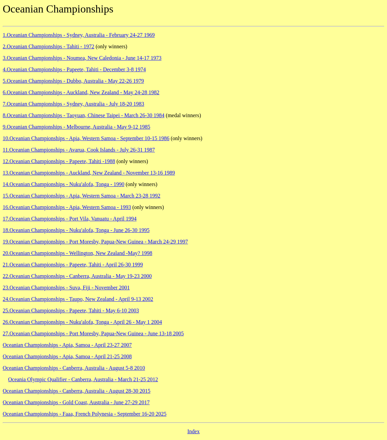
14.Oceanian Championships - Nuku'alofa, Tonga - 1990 (64, 184)
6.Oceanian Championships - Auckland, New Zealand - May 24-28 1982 (81, 92)
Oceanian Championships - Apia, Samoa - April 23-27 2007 (67, 345)
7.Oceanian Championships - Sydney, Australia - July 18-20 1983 (73, 104)
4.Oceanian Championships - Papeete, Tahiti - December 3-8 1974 (74, 69)
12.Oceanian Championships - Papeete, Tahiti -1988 (59, 161)
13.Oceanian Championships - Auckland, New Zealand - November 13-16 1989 (89, 173)
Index (193, 431)
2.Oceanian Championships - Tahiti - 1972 (48, 46)
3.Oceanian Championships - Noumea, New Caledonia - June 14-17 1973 (82, 58)
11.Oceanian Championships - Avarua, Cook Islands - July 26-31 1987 (79, 150)
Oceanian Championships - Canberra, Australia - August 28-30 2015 (76, 391)
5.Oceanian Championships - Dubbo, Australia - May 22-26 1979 (73, 81)
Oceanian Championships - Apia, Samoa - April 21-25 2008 (67, 356)
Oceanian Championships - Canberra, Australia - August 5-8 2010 (74, 368)
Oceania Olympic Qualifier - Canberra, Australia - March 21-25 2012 (83, 379)
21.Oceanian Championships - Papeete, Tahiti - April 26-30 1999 (73, 264)
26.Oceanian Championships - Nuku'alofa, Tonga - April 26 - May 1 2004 (82, 322)
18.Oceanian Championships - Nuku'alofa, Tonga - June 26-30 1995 (76, 230)
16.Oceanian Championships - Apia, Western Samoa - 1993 (67, 207)
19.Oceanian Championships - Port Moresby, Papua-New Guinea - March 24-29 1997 (95, 241)
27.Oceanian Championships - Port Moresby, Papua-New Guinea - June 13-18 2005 (93, 333)
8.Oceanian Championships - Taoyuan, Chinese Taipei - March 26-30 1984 (83, 115)
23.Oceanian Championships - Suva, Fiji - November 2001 (66, 287)
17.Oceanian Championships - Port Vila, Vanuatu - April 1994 (70, 219)
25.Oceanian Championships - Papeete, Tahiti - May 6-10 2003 (71, 310)
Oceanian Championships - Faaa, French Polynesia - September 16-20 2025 (84, 414)
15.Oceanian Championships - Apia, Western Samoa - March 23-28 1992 (81, 196)
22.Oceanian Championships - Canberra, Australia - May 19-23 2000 (77, 276)
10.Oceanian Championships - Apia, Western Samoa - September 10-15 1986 (86, 138)
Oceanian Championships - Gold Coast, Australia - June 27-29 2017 (76, 402)
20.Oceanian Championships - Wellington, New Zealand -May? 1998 (77, 253)
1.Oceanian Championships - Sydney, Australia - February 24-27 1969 (79, 35)
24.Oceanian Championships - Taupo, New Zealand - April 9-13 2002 (78, 299)
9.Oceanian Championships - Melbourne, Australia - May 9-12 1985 (76, 127)
